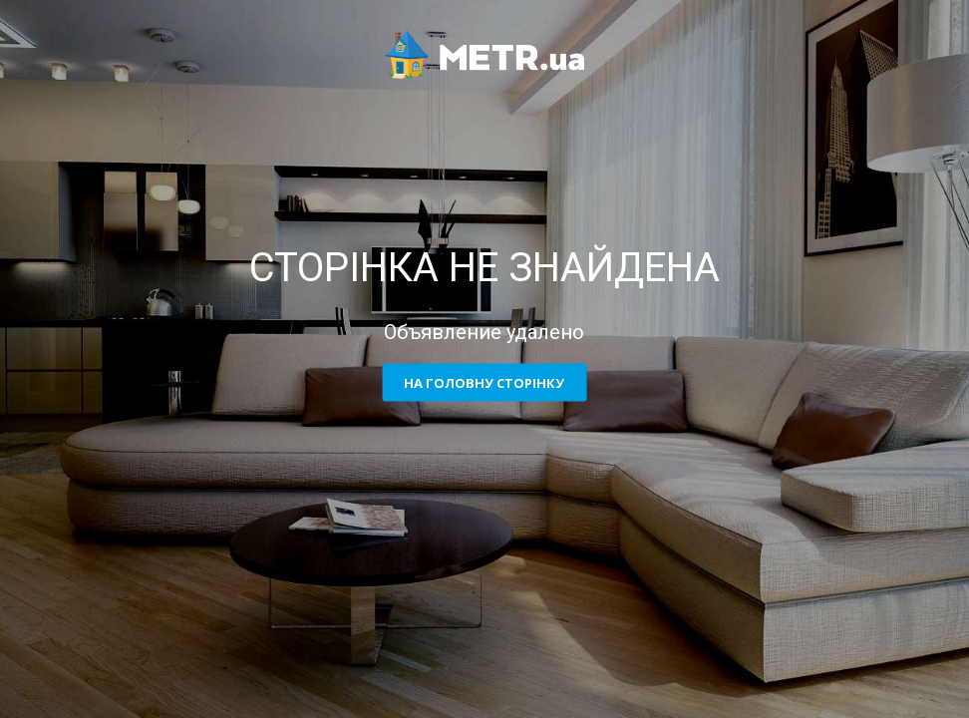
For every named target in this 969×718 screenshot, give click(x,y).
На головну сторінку (484, 383)
